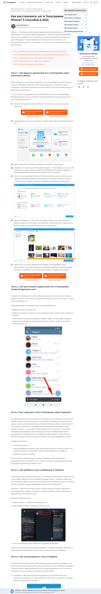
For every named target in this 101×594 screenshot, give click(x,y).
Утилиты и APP (49, 2)
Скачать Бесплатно (88, 71)
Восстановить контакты (86, 23)
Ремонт (22, 2)
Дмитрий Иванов (23, 25)
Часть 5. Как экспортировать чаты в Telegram (29, 64)
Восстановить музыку (86, 27)
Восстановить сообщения (87, 20)
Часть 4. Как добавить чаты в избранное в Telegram (32, 61)
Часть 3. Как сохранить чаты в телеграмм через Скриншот (34, 58)
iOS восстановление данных (40, 27)
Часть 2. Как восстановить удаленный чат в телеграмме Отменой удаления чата (41, 55)
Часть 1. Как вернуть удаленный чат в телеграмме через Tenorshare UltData (40, 51)
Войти (95, 2)
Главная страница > (19, 9)
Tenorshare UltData (17, 94)
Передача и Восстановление (34, 2)
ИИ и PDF (57, 2)
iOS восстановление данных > (34, 9)
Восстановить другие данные (88, 33)
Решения (65, 2)
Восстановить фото (85, 17)
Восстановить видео (85, 30)
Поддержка (76, 2)
